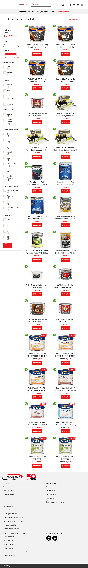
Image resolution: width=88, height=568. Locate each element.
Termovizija (50, 498)
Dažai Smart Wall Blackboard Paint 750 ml (37, 183)
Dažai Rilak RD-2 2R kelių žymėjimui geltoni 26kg (37, 46)
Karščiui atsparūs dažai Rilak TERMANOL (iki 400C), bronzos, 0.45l (37, 321)
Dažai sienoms (8, 537)
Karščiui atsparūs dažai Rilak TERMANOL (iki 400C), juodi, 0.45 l (37, 115)
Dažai (53, 12)
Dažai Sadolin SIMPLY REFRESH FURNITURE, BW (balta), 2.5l (65, 355)
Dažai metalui (8, 548)
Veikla (5, 487)
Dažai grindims (8, 544)
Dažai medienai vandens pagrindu (15, 552)
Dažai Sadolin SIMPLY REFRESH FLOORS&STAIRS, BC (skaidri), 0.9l (65, 458)
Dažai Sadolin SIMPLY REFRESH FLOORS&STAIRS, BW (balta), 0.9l (37, 458)
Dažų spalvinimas (52, 494)
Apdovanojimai (8, 494)
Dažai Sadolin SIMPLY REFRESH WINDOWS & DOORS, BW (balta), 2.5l (37, 424)
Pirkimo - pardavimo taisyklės (13, 517)
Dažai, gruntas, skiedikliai (39, 12)
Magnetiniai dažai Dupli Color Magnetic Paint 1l (65, 183)
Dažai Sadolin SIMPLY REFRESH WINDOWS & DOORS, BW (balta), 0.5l (65, 389)
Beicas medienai (9, 556)
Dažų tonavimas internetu (55, 502)
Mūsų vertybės (8, 491)
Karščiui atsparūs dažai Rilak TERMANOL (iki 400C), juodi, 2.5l (65, 321)
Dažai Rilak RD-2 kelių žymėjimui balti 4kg (65, 80)
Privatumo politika (9, 525)
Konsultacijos (50, 491)
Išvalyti (7, 247)
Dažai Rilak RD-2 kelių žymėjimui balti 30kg (37, 80)
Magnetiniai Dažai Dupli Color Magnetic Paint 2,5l (37, 218)
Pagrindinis (23, 12)
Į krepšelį (37, 54)
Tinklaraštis (7, 510)
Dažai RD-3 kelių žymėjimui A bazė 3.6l (37, 286)
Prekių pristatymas (10, 514)
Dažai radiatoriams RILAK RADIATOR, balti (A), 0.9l (65, 252)
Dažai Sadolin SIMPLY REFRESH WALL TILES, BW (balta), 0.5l (65, 424)
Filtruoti (8, 244)
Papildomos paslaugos (54, 487)
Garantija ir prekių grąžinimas (13, 521)
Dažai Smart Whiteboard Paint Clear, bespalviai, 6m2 (65, 149)
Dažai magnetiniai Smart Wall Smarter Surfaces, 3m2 (65, 218)
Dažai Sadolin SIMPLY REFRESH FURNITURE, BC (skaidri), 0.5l (37, 389)
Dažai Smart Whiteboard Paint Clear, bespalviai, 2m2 (37, 149)
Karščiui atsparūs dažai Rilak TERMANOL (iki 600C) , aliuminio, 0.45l (65, 286)
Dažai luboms (8, 540)
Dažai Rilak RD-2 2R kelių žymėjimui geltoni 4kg (65, 46)
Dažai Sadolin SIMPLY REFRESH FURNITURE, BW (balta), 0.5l (37, 355)
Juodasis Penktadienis (11, 529)
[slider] (4, 54)
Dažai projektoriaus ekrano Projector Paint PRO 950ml (37, 252)
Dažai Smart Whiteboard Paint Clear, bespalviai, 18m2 (66, 115)
